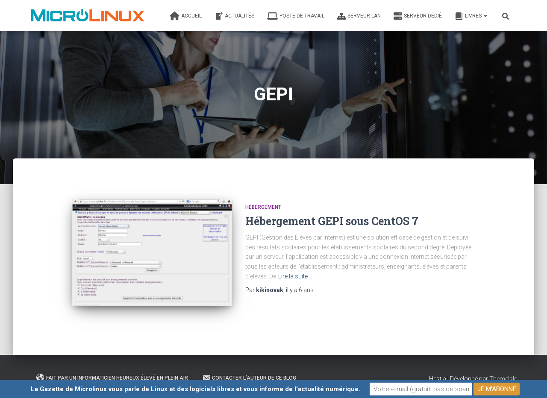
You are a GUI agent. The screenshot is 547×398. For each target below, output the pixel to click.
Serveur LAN (359, 16)
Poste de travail (295, 16)
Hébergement (263, 207)
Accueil (186, 16)
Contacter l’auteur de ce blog (249, 378)
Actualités (234, 16)
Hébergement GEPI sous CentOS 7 (331, 221)
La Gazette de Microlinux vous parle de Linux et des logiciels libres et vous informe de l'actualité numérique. (195, 389)
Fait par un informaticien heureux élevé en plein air (112, 378)
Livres (471, 16)
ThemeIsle (503, 378)
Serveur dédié (418, 16)
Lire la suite (293, 276)
